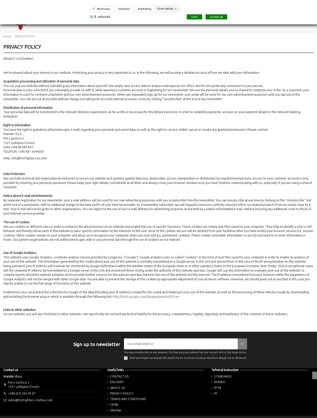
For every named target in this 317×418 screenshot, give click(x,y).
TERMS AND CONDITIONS (128, 399)
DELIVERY (117, 382)
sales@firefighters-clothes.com (30, 400)
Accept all (216, 16)
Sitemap (115, 410)
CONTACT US (119, 376)
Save (194, 16)
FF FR (217, 388)
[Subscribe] (242, 343)
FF (215, 393)
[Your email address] (181, 343)
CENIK (114, 404)
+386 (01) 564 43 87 (22, 393)
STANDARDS (223, 376)
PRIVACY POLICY (121, 393)
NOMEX (219, 382)
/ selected (100, 17)
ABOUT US (117, 388)
